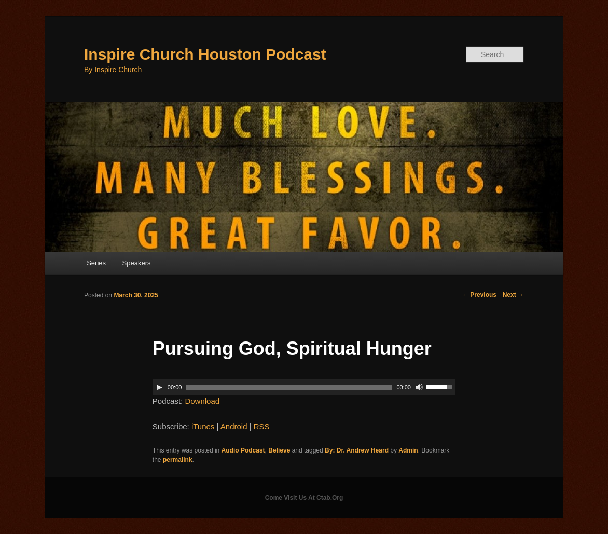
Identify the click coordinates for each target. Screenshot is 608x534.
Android (233, 426)
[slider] (289, 387)
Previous (479, 294)
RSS (262, 426)
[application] (304, 387)
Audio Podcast (243, 450)
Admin (408, 450)
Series (96, 263)
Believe (279, 450)
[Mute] (419, 387)
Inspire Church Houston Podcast (205, 54)
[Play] (159, 387)
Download (202, 400)
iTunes (202, 426)
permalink (177, 459)
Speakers (136, 263)
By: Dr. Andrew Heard (357, 450)
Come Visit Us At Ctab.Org (304, 497)
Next (513, 294)
